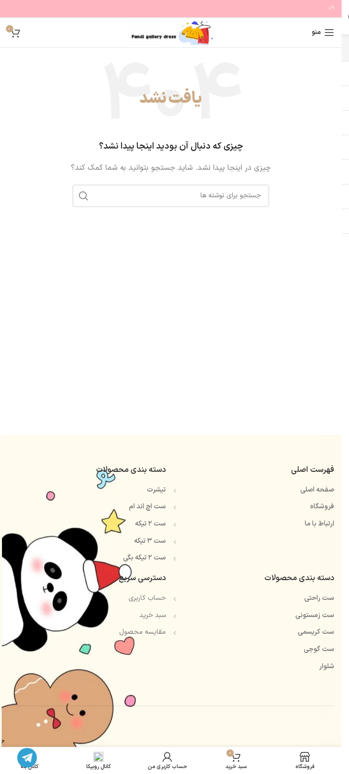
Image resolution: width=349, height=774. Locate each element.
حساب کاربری (147, 598)
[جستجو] (170, 196)
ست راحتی (319, 598)
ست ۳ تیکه (150, 541)
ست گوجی (319, 649)
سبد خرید (152, 615)
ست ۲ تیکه (150, 524)
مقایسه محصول (142, 632)
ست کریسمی (316, 632)
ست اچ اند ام (147, 506)
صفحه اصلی (317, 490)
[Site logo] (170, 32)
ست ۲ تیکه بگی (144, 558)
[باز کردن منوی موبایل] (323, 32)
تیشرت (156, 490)
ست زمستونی (314, 615)
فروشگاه (322, 506)
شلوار (326, 666)
